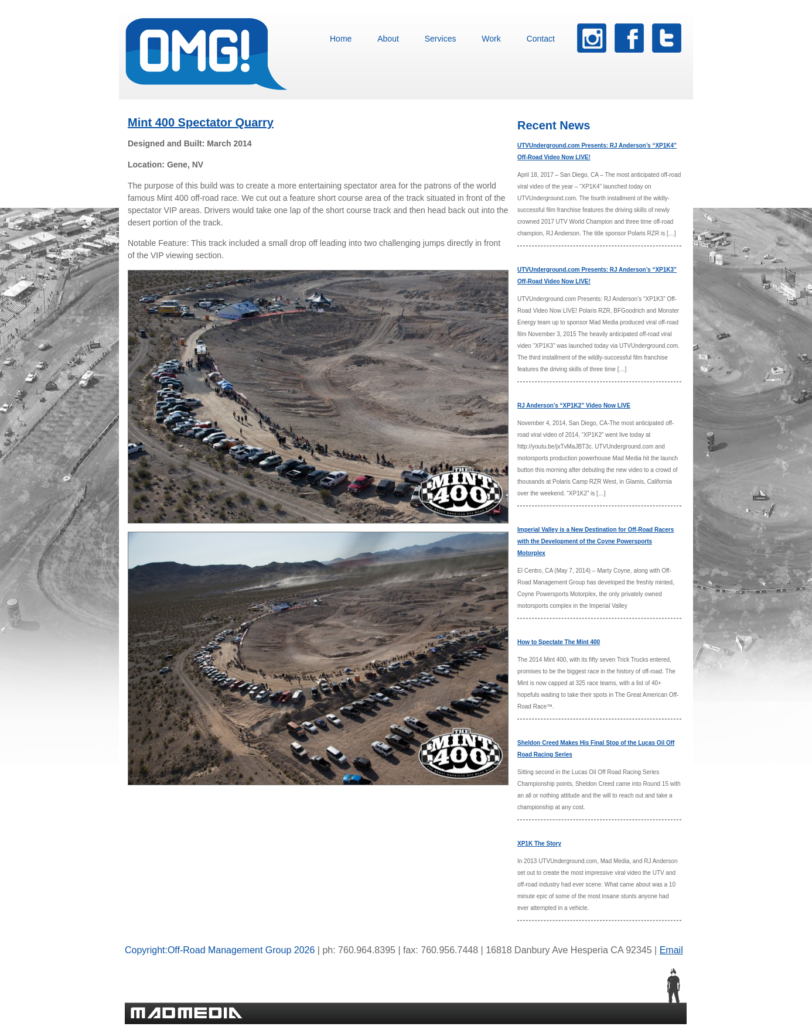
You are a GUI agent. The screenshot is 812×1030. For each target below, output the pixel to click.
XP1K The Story (539, 843)
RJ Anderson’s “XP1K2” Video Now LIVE (573, 405)
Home (341, 38)
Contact (541, 38)
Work (491, 38)
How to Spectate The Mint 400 (558, 642)
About (388, 38)
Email (671, 950)
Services (440, 38)
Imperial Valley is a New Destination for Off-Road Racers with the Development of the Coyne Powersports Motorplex (595, 541)
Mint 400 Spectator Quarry (201, 122)
